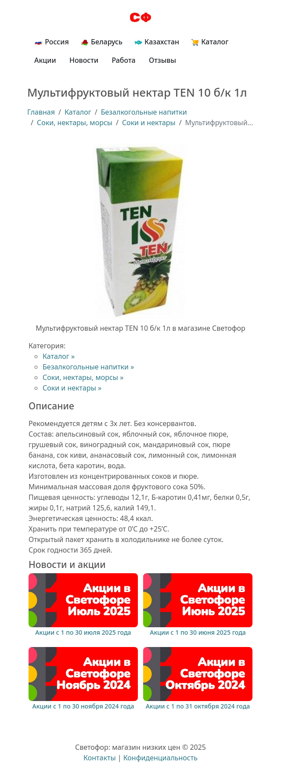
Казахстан (156, 42)
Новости (83, 60)
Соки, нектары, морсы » (83, 377)
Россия (51, 42)
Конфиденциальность (160, 758)
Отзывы (162, 60)
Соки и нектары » (72, 388)
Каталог (209, 42)
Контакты (99, 758)
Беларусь (101, 42)
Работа (123, 60)
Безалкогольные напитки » (88, 367)
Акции (45, 60)
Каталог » (59, 356)
